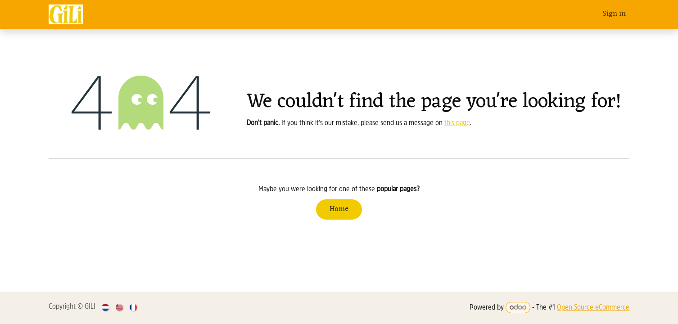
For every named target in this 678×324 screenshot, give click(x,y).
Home (339, 209)
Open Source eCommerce (593, 307)
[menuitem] (106, 308)
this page (457, 123)
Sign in (614, 14)
